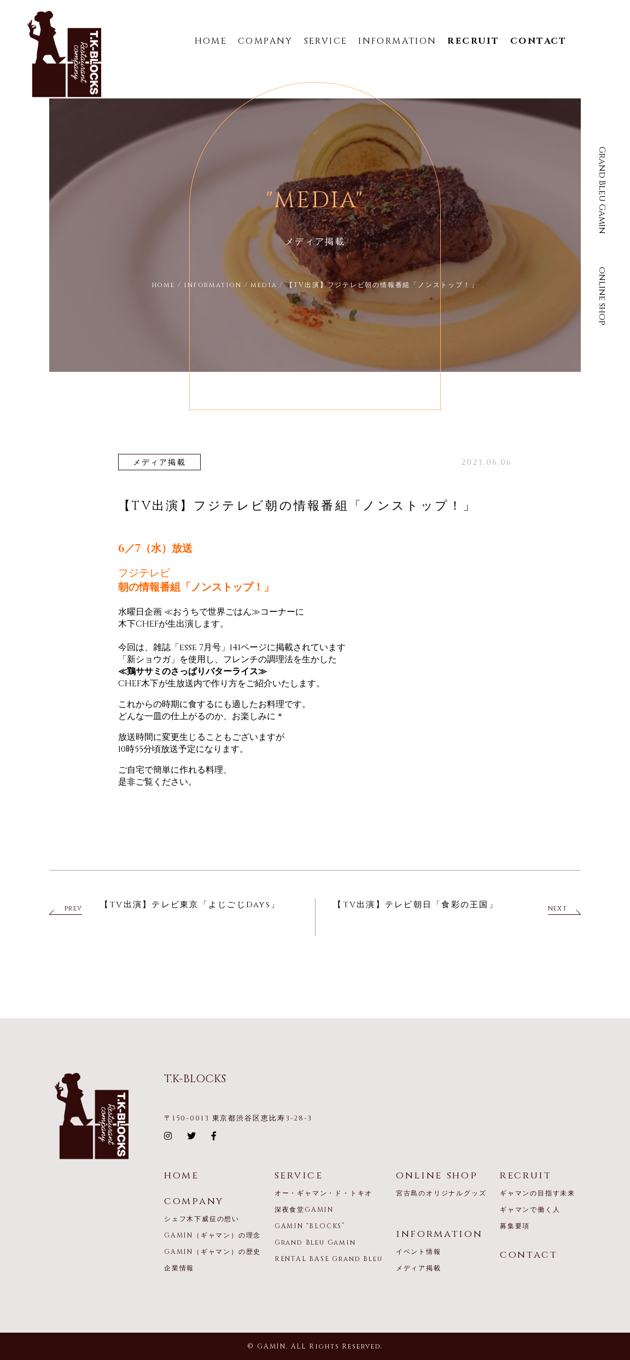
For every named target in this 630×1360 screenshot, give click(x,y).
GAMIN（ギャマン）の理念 (212, 1235)
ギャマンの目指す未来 (537, 1193)
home (181, 1175)
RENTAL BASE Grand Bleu (329, 1258)
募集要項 (515, 1226)
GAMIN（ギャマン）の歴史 (212, 1251)
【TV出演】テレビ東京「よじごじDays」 (190, 904)
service (299, 1175)
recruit (526, 1175)
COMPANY (265, 41)
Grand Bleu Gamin (602, 190)
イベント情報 (418, 1251)
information (439, 1234)
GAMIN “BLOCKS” (310, 1226)
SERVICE (326, 41)
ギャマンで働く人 (530, 1209)
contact (529, 1255)
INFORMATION (397, 41)
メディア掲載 (418, 1268)
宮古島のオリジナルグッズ (441, 1193)
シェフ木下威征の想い (202, 1219)
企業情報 (179, 1268)
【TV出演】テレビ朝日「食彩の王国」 (415, 904)
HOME (211, 41)
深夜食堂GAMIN (304, 1209)
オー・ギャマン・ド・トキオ (323, 1193)
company (194, 1201)
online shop (602, 296)
